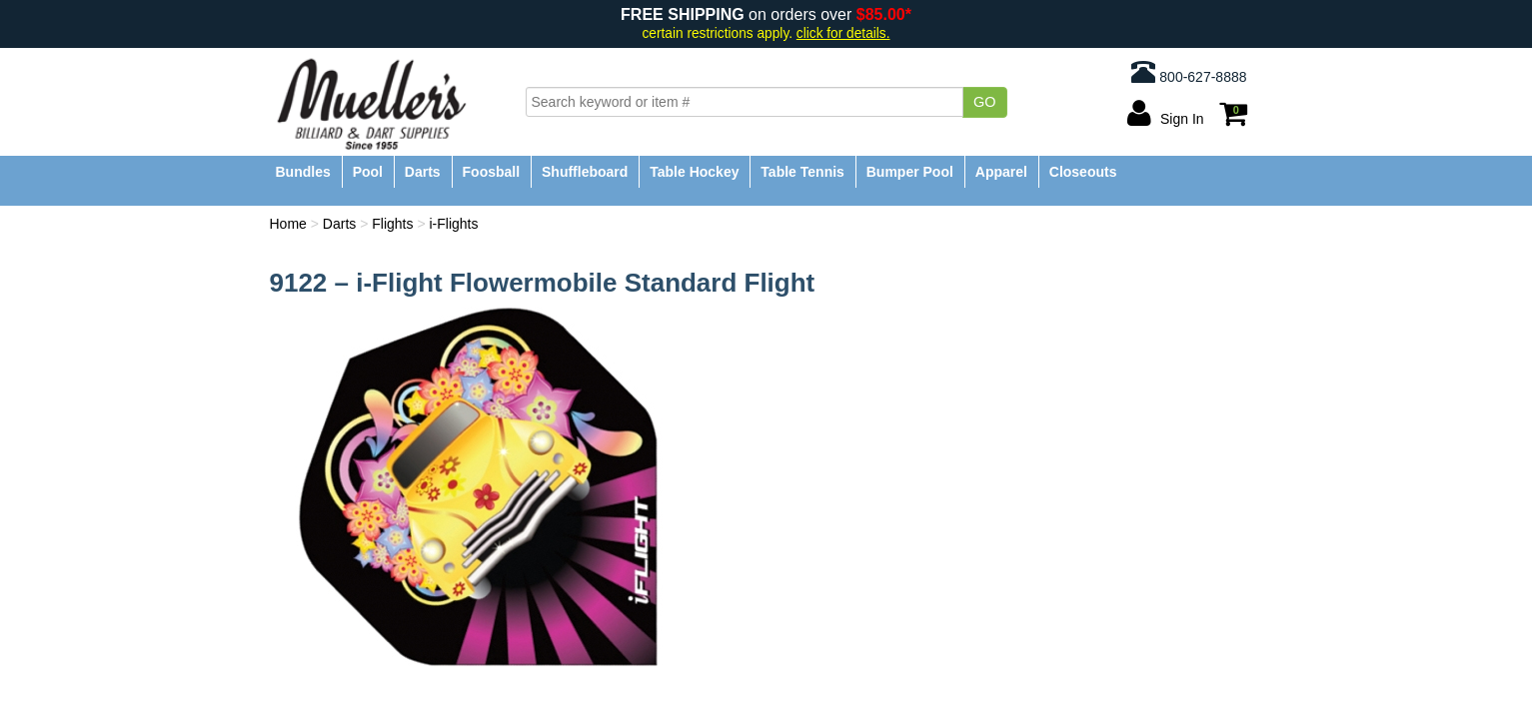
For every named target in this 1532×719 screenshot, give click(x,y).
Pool (368, 172)
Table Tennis (802, 172)
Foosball (492, 172)
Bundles (303, 172)
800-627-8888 (1188, 72)
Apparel (1001, 172)
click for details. (843, 33)
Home (288, 224)
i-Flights (453, 224)
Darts (423, 172)
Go (984, 102)
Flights (392, 224)
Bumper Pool (909, 172)
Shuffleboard (585, 172)
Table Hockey (694, 172)
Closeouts (1083, 172)
